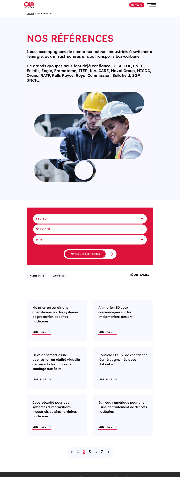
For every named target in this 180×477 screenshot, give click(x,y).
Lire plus (39, 331)
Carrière (136, 4)
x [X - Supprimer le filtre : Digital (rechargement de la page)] (63, 275)
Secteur (42, 218)
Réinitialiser (140, 275)
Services (43, 229)
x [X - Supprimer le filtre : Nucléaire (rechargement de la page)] (43, 275)
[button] (151, 5)
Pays (39, 239)
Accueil (30, 13)
